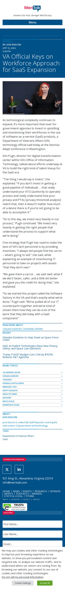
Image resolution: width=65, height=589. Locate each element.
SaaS (5, 439)
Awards (37, 493)
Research (41, 491)
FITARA (30, 496)
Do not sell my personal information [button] (22, 577)
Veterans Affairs (33, 328)
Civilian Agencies (12, 328)
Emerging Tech (10, 387)
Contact (26, 499)
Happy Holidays (10, 390)
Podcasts (22, 493)
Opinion (55, 491)
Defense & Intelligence (13, 383)
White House (8, 401)
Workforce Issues (11, 405)
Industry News (10, 394)
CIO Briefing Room (11, 372)
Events (27, 491)
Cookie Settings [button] (23, 583)
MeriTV (8, 493)
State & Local (13, 496)
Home (6, 491)
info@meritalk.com (15, 482)
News (16, 491)
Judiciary (7, 398)
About (5, 499)
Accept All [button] (45, 583)
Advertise (15, 499)
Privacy (36, 499)
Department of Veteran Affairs (18, 435)
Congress (7, 379)
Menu (32, 22)
